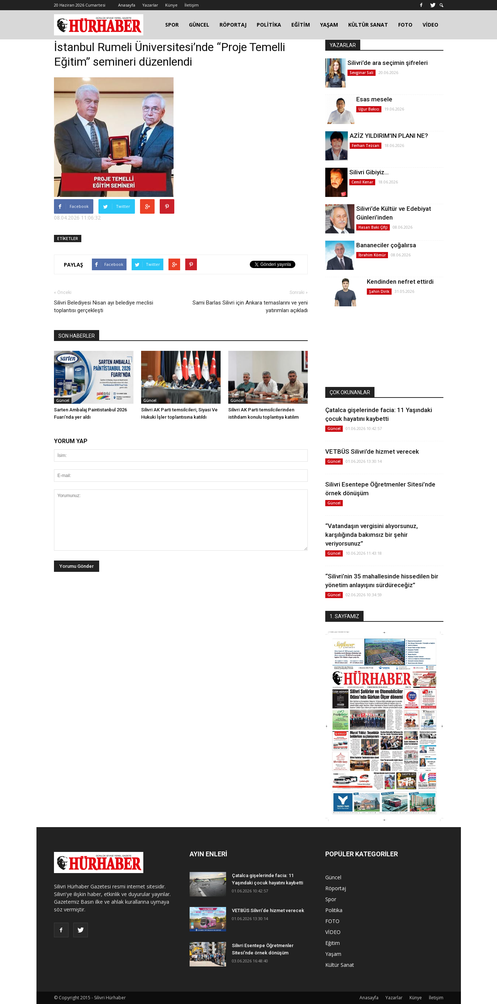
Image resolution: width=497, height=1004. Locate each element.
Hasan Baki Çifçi (373, 227)
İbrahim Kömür (372, 254)
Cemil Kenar (362, 182)
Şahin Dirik (379, 291)
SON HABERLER (76, 336)
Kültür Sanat (339, 964)
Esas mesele (374, 99)
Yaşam (333, 953)
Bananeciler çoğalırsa (386, 245)
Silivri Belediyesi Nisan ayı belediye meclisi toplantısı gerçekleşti (103, 306)
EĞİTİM (300, 24)
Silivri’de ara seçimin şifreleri (387, 62)
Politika (333, 910)
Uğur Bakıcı (368, 109)
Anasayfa (126, 5)
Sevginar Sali (361, 72)
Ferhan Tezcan (365, 145)
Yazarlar (150, 5)
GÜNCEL (199, 24)
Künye (171, 5)
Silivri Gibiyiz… (369, 172)
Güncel (62, 400)
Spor (330, 899)
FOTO (405, 24)
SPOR (172, 24)
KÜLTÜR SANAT (368, 24)
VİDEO (430, 24)
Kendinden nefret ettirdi (400, 281)
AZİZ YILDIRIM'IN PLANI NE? (389, 135)
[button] (441, 5)
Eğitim (332, 942)
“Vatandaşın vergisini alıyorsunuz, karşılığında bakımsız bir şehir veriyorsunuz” (371, 534)
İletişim (192, 5)
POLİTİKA (269, 24)
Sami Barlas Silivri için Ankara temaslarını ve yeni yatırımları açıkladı (250, 306)
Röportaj (335, 888)
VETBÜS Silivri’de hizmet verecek (372, 451)
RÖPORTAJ (233, 24)
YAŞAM (329, 24)
